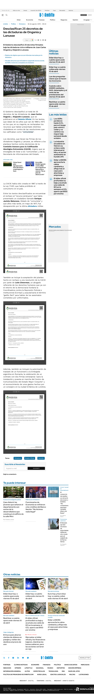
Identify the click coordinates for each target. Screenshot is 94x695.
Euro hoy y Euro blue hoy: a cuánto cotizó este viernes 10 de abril (58, 596)
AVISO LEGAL (42, 674)
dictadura (32, 206)
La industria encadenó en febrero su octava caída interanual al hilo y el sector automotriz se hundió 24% (60, 149)
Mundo (50, 668)
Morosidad (62, 10)
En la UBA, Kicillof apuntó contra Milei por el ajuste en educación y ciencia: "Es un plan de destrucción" (40, 168)
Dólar (19, 20)
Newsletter (89, 19)
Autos (27, 671)
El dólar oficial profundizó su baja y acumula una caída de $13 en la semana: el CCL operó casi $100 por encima (60, 186)
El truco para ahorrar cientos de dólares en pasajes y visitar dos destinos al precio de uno (12, 639)
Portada (6, 665)
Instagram (13, 658)
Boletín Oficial (24, 119)
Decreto (41, 458)
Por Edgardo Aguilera (63, 544)
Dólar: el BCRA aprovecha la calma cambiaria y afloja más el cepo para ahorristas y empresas (60, 167)
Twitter (4, 658)
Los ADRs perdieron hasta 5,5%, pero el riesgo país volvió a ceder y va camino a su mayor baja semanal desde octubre (60, 128)
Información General (12, 671)
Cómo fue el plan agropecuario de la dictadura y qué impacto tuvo (18, 166)
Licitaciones (84, 674)
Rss (63, 671)
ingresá (90, 14)
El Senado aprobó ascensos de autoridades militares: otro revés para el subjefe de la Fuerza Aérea (64, 532)
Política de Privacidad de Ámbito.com (18, 674)
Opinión (75, 20)
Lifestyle (28, 668)
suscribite (83, 14)
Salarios (71, 10)
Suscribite (36, 468)
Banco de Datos (70, 665)
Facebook (8, 658)
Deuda (25, 10)
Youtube (23, 657)
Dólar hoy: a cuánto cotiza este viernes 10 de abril (57, 69)
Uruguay (86, 20)
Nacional (40, 668)
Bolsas (56, 230)
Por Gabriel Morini (63, 516)
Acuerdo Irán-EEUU (36, 10)
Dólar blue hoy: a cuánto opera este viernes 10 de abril (57, 59)
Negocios (64, 20)
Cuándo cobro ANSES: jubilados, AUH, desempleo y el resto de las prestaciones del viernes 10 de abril (58, 91)
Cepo (54, 10)
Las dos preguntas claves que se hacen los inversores (57, 78)
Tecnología (53, 671)
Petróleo (47, 10)
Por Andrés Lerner (8, 519)
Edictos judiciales (58, 674)
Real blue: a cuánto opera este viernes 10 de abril (57, 104)
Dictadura (22, 24)
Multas (72, 674)
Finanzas (41, 20)
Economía (29, 20)
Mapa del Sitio (74, 671)
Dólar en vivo (16, 10)
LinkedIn (18, 658)
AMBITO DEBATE (64, 681)
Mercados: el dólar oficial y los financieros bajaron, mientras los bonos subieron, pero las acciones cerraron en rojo (35, 643)
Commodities (63, 230)
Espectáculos (39, 671)
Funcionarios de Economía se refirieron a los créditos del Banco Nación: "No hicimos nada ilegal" (36, 507)
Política (52, 20)
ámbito (5, 24)
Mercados (85, 665)
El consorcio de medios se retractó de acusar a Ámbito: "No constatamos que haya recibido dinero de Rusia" (64, 502)
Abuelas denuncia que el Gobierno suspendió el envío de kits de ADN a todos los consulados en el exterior (24, 62)
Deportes (61, 668)
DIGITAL (27, 681)
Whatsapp (28, 658)
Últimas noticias (21, 665)
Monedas (51, 230)
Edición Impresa (74, 668)
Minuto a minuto (32, 634)
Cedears (69, 230)
